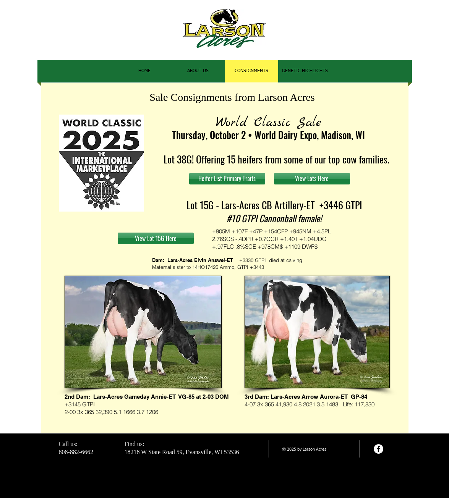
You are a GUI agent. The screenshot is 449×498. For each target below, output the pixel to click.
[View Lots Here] (312, 178)
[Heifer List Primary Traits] (227, 178)
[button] (305, 71)
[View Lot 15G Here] (156, 238)
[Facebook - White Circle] (378, 449)
